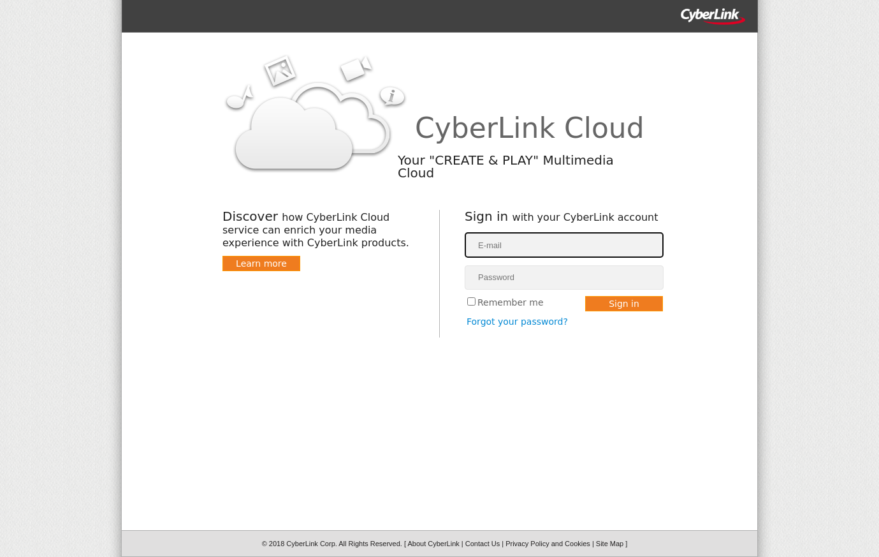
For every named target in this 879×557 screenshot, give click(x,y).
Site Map (610, 543)
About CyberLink (434, 543)
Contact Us (483, 543)
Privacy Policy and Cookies (548, 543)
